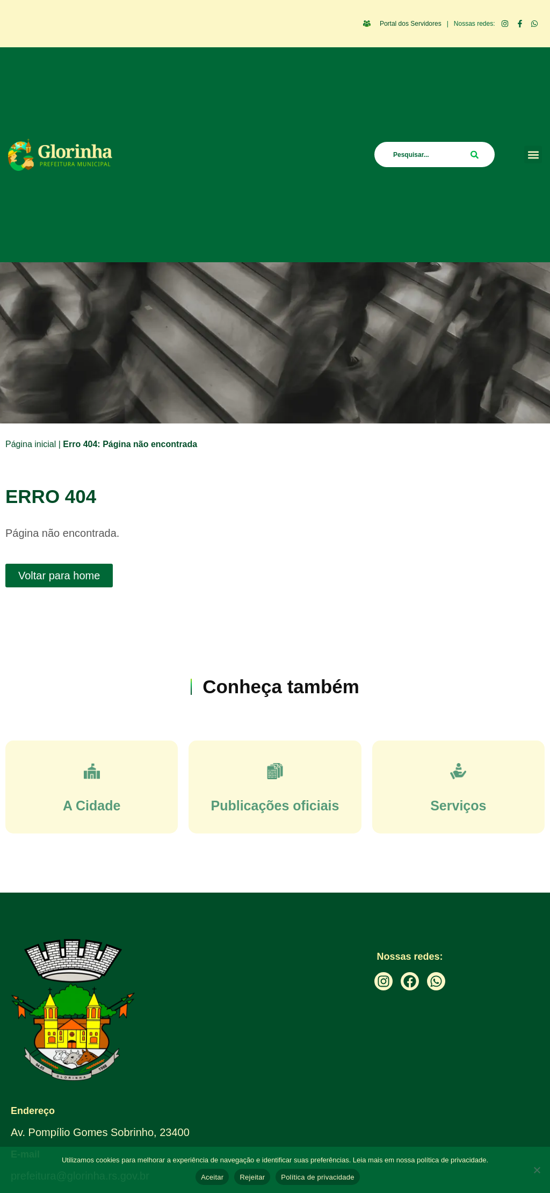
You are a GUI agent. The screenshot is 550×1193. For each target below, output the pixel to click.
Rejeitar (252, 1177)
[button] (533, 154)
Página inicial (30, 444)
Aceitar (212, 1177)
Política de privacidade (317, 1177)
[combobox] (434, 154)
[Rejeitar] (536, 1170)
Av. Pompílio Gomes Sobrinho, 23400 (100, 1132)
